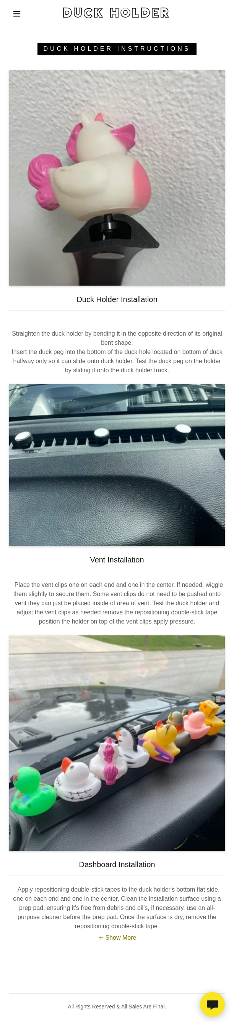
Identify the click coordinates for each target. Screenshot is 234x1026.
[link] (117, 13)
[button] (20, 13)
